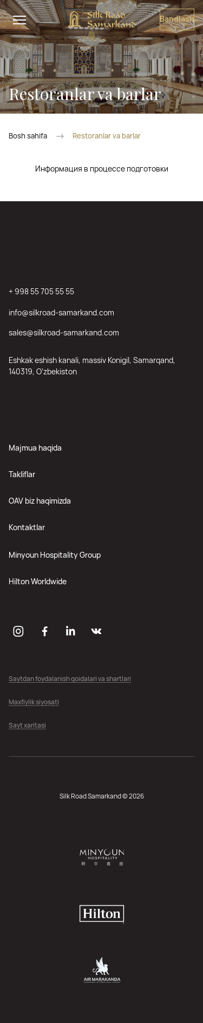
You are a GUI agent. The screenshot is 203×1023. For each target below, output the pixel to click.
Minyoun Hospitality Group (55, 555)
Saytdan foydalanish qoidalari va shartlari (70, 679)
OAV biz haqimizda (40, 501)
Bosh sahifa (28, 136)
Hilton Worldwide (38, 581)
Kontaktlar (27, 527)
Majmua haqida (35, 448)
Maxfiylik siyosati (34, 702)
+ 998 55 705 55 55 (41, 291)
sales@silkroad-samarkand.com (64, 332)
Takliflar (22, 474)
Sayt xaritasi (27, 725)
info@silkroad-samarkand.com (61, 312)
